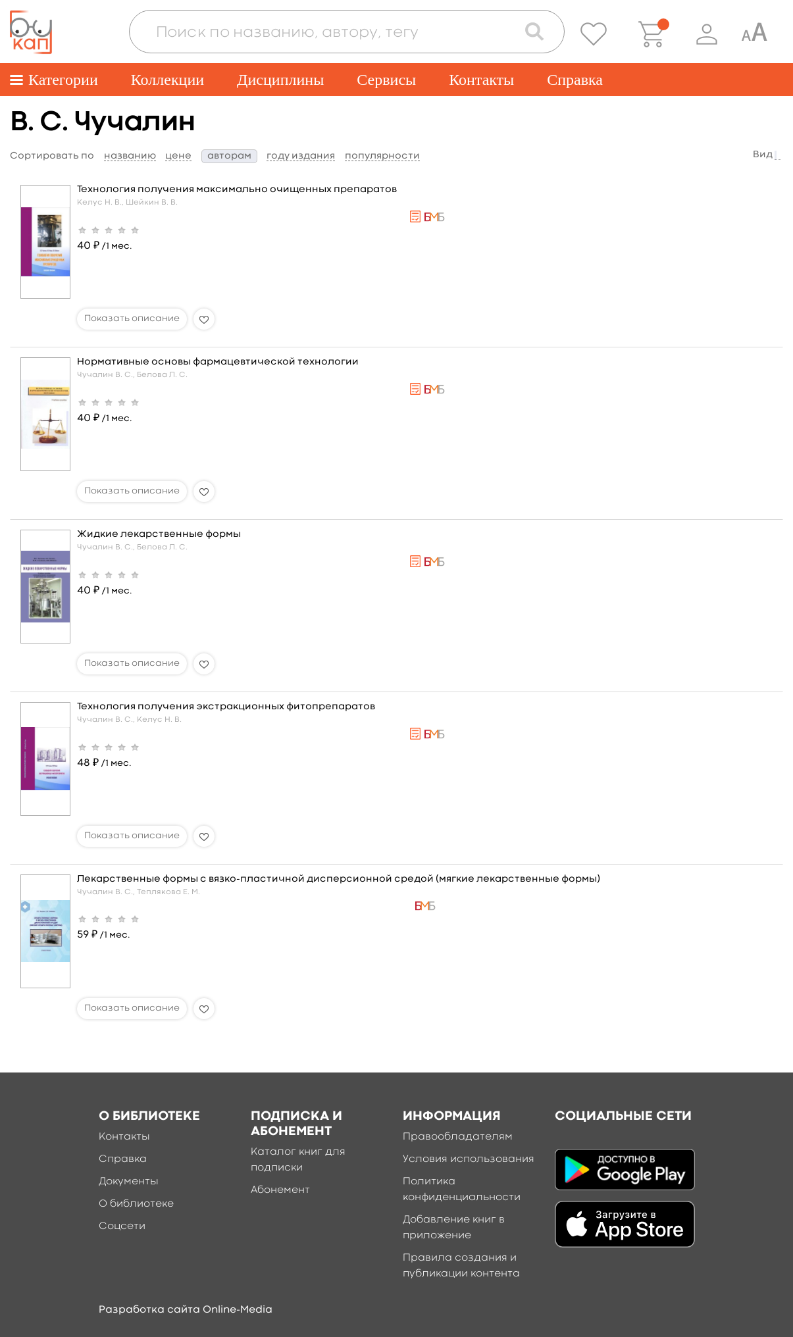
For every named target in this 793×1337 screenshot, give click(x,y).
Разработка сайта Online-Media (185, 1310)
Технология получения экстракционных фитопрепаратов (226, 707)
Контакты (481, 79)
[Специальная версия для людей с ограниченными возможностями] (754, 34)
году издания (301, 156)
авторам (229, 156)
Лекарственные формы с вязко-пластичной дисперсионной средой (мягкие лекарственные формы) (338, 879)
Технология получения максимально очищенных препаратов (237, 190)
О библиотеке (136, 1204)
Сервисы (386, 79)
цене (178, 156)
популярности (382, 156)
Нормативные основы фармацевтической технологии (218, 362)
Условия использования (468, 1159)
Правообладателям (458, 1137)
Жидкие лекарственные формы (159, 534)
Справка (575, 79)
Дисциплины (280, 79)
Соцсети (122, 1226)
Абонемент (280, 1190)
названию (130, 156)
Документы (129, 1181)
